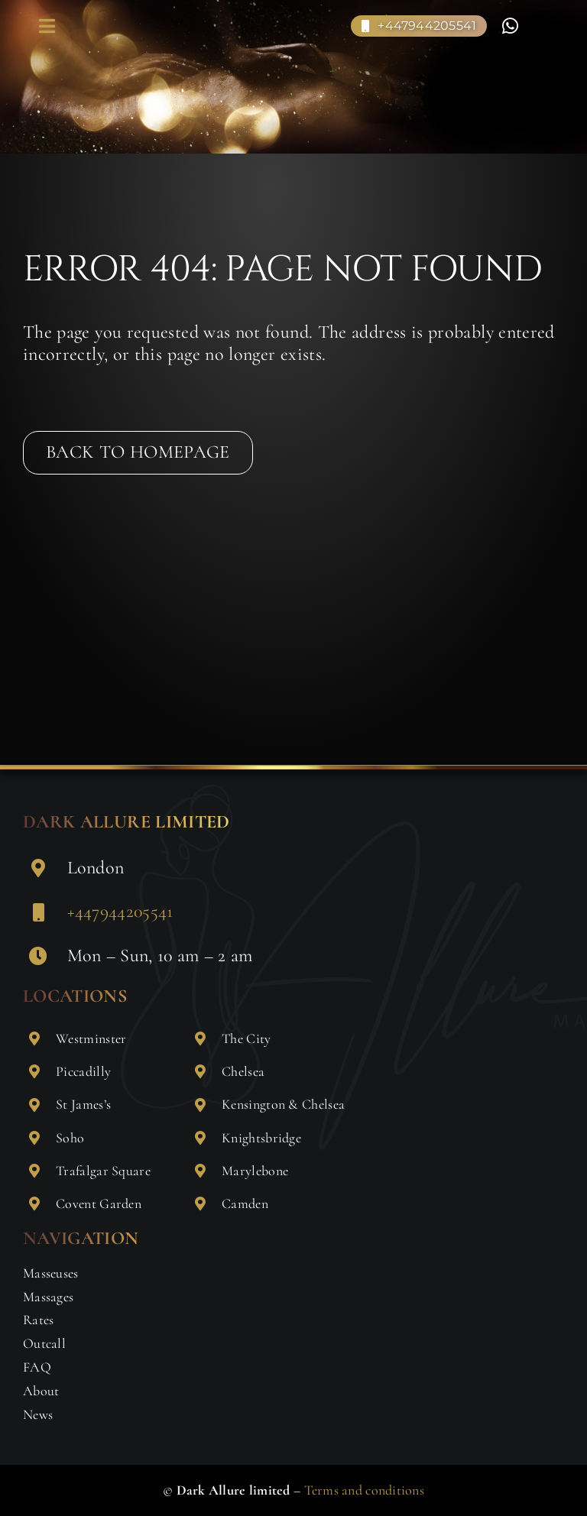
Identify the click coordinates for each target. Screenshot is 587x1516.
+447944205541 (120, 911)
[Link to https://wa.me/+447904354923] (510, 26)
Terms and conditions (364, 1490)
